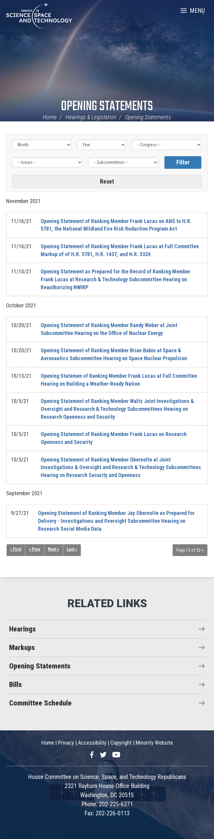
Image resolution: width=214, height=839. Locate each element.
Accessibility (92, 742)
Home (50, 117)
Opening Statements (107, 106)
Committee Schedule (40, 703)
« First (15, 549)
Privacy (66, 742)
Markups (22, 647)
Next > (53, 549)
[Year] (101, 145)
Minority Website (154, 742)
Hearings (22, 629)
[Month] (41, 145)
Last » (72, 549)
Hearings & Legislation (91, 117)
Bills (15, 684)
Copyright (121, 742)
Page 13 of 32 (190, 550)
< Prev (34, 549)
